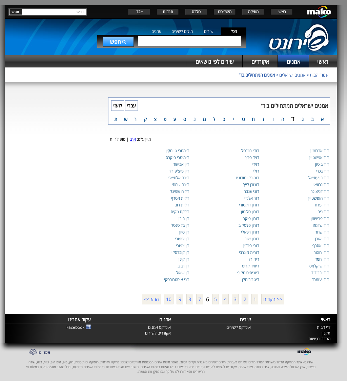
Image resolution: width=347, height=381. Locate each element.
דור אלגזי (251, 198)
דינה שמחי (180, 184)
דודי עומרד (320, 279)
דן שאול (182, 273)
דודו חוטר (321, 252)
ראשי (282, 12)
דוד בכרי (322, 171)
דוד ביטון (322, 164)
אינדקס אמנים (159, 327)
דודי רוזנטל (250, 151)
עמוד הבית (319, 75)
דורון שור (252, 239)
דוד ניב (323, 212)
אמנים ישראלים (292, 75)
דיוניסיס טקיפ (248, 273)
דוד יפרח (322, 205)
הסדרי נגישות (319, 339)
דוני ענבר (251, 191)
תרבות (168, 12)
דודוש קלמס (319, 266)
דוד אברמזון (319, 151)
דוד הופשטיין (318, 198)
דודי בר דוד (320, 273)
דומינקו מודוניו (247, 178)
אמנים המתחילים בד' (257, 75)
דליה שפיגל (179, 191)
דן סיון (184, 232)
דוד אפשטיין (319, 157)
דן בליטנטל (180, 225)
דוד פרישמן (320, 218)
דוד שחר (322, 232)
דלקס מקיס (180, 212)
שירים (208, 31)
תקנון (326, 333)
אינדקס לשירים (238, 327)
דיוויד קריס (250, 266)
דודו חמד (322, 259)
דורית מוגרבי (249, 252)
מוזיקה (253, 12)
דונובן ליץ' (251, 184)
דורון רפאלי (250, 232)
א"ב (133, 139)
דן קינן (184, 259)
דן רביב (183, 266)
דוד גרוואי (321, 184)
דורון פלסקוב (249, 225)
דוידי (255, 164)
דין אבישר (181, 164)
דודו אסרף (320, 245)
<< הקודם (272, 299)
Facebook (75, 327)
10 (168, 299)
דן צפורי (182, 245)
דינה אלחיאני (178, 178)
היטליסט (224, 12)
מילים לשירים (182, 31)
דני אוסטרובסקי (176, 279)
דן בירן (184, 218)
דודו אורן (322, 239)
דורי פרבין (251, 245)
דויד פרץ (252, 157)
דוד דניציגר (320, 191)
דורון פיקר (251, 218)
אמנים (156, 31)
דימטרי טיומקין (177, 151)
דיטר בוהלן (250, 279)
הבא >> (151, 299)
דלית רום (182, 205)
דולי (256, 171)
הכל (234, 31)
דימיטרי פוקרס (177, 157)
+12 (139, 12)
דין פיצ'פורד (179, 171)
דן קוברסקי (180, 252)
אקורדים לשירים (158, 333)
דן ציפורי (182, 239)
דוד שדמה (321, 225)
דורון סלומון (250, 212)
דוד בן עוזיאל (318, 178)
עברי (131, 105)
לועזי (117, 105)
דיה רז (254, 259)
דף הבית (323, 327)
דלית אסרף (180, 198)
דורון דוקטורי (249, 205)
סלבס (196, 12)
